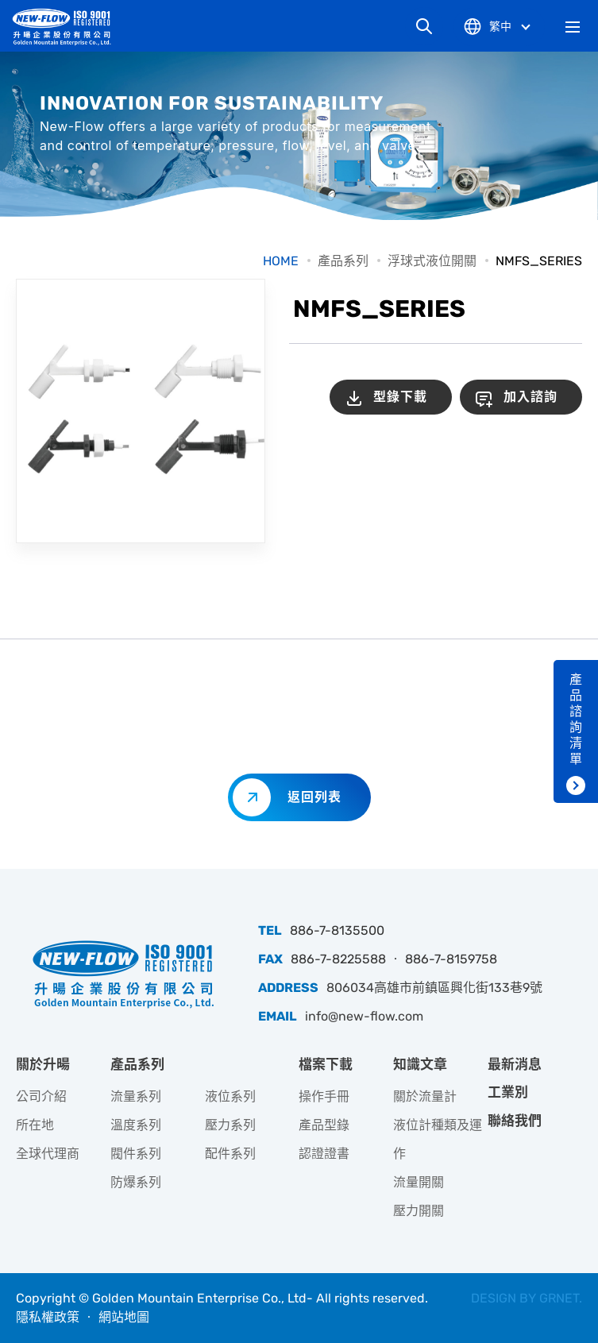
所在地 (35, 1125)
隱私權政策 (47, 1317)
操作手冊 (324, 1096)
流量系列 (135, 1096)
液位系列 (230, 1096)
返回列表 (314, 797)
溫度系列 (135, 1125)
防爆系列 (135, 1182)
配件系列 (230, 1153)
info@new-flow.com (364, 1016)
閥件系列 (135, 1153)
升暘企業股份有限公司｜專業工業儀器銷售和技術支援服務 (67, 26)
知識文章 (420, 1064)
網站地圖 (123, 1317)
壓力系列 (230, 1125)
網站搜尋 (424, 26)
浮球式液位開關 (432, 260)
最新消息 (515, 1064)
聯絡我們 (515, 1121)
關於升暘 (43, 1064)
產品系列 (343, 260)
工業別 (508, 1092)
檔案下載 (326, 1064)
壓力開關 (418, 1210)
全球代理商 (47, 1153)
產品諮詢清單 (575, 719)
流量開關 (418, 1182)
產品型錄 (324, 1125)
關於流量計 (425, 1096)
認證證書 (324, 1153)
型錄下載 (400, 396)
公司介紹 (41, 1096)
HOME (281, 260)
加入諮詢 (530, 396)
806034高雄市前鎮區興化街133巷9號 (434, 987)
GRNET (559, 1298)
